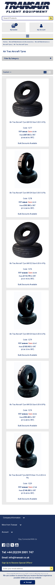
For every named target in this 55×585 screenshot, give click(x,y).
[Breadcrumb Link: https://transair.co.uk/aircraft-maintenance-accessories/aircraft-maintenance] (42, 42)
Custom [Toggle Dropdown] (6, 72)
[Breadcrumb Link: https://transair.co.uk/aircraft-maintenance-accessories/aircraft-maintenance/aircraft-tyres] (7, 44)
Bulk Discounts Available (27, 143)
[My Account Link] (41, 27)
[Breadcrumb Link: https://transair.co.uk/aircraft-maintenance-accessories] (21, 42)
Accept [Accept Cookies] (28, 582)
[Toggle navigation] (27, 36)
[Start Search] (51, 18)
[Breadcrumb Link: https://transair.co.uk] (5, 42)
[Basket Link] (14, 27)
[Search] (25, 18)
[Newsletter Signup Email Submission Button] (51, 569)
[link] (3, 545)
